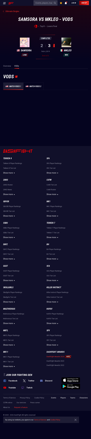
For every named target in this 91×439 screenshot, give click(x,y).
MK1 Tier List (51, 211)
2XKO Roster (8, 185)
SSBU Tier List (8, 233)
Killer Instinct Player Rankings (57, 292)
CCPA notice (7, 403)
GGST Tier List (8, 276)
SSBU (5, 223)
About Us (6, 407)
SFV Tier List (51, 340)
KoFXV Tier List (52, 319)
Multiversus (9, 309)
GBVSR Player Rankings (12, 206)
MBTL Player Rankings (11, 335)
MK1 (48, 201)
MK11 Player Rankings (11, 357)
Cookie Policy (39, 398)
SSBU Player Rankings (11, 228)
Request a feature (20, 407)
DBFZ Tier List (8, 254)
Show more (9, 173)
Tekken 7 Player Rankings (56, 228)
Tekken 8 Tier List (9, 168)
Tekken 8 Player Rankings (12, 163)
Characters (84, 398)
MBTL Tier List (8, 340)
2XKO (5, 180)
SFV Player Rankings (54, 335)
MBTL (5, 330)
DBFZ (5, 244)
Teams (72, 398)
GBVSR (6, 201)
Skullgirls (8, 287)
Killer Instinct (54, 287)
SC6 (48, 266)
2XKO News (7, 190)
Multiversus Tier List (10, 319)
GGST (5, 266)
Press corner (35, 403)
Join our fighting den (19, 374)
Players (63, 398)
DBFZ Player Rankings (11, 249)
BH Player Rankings (54, 249)
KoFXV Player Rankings (55, 314)
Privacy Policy (25, 398)
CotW (49, 180)
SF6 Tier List (51, 168)
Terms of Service (9, 398)
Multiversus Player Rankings (13, 314)
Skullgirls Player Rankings (12, 292)
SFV (48, 330)
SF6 (48, 158)
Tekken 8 (7, 158)
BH (48, 244)
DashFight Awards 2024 (55, 357)
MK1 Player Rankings (54, 206)
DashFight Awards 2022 (55, 365)
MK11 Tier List (8, 362)
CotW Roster (51, 190)
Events (53, 398)
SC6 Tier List (51, 276)
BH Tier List (51, 254)
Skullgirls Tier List (9, 297)
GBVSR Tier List (9, 211)
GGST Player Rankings (11, 271)
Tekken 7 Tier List (53, 233)
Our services (21, 403)
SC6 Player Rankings (54, 271)
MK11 (5, 352)
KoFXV (49, 309)
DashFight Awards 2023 (55, 361)
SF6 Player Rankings (54, 163)
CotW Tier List (52, 185)
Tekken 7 (51, 223)
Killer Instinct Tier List (54, 297)
